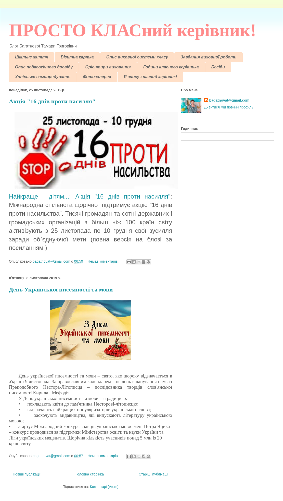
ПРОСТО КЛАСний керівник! (132, 30)
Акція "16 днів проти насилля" (52, 101)
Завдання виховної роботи (208, 57)
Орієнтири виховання (108, 67)
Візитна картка (77, 57)
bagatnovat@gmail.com (229, 100)
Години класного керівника (171, 67)
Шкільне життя (31, 57)
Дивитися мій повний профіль (228, 107)
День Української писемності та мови (61, 289)
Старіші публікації (153, 474)
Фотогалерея (97, 77)
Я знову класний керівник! (150, 77)
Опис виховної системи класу (137, 57)
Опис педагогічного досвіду (44, 67)
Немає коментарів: (104, 261)
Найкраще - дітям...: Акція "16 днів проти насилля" (89, 196)
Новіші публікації (27, 474)
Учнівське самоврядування (43, 77)
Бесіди (218, 67)
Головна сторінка (89, 474)
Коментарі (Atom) (104, 487)
